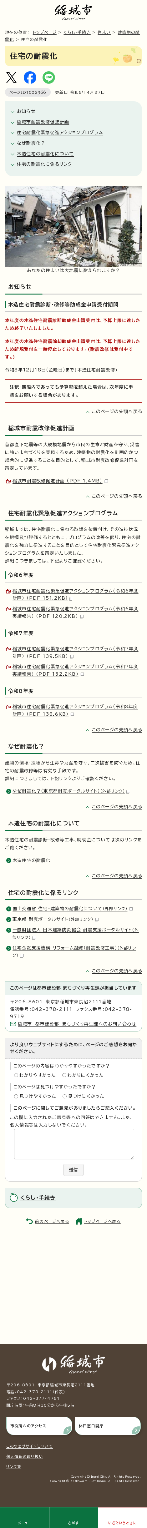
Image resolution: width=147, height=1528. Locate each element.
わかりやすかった (37, 1075)
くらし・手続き (76, 32)
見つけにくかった (86, 1096)
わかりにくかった (86, 1075)
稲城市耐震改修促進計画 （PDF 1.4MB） (60, 481)
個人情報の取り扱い (24, 1456)
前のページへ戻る (52, 1221)
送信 (73, 1169)
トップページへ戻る (102, 1221)
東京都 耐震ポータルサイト (56, 919)
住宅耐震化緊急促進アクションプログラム (60, 132)
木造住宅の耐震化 (32, 860)
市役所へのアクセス (28, 1426)
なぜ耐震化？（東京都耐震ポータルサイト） (71, 791)
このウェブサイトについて (29, 1446)
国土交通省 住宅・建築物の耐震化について (73, 908)
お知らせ (26, 111)
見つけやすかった (38, 1096)
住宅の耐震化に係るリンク (44, 164)
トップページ (45, 32)
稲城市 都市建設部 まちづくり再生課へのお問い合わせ (77, 1024)
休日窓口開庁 (91, 1426)
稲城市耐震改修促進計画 (43, 122)
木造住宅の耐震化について (45, 154)
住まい (104, 32)
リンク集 (13, 1466)
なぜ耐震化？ (31, 143)
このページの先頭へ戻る (117, 411)
